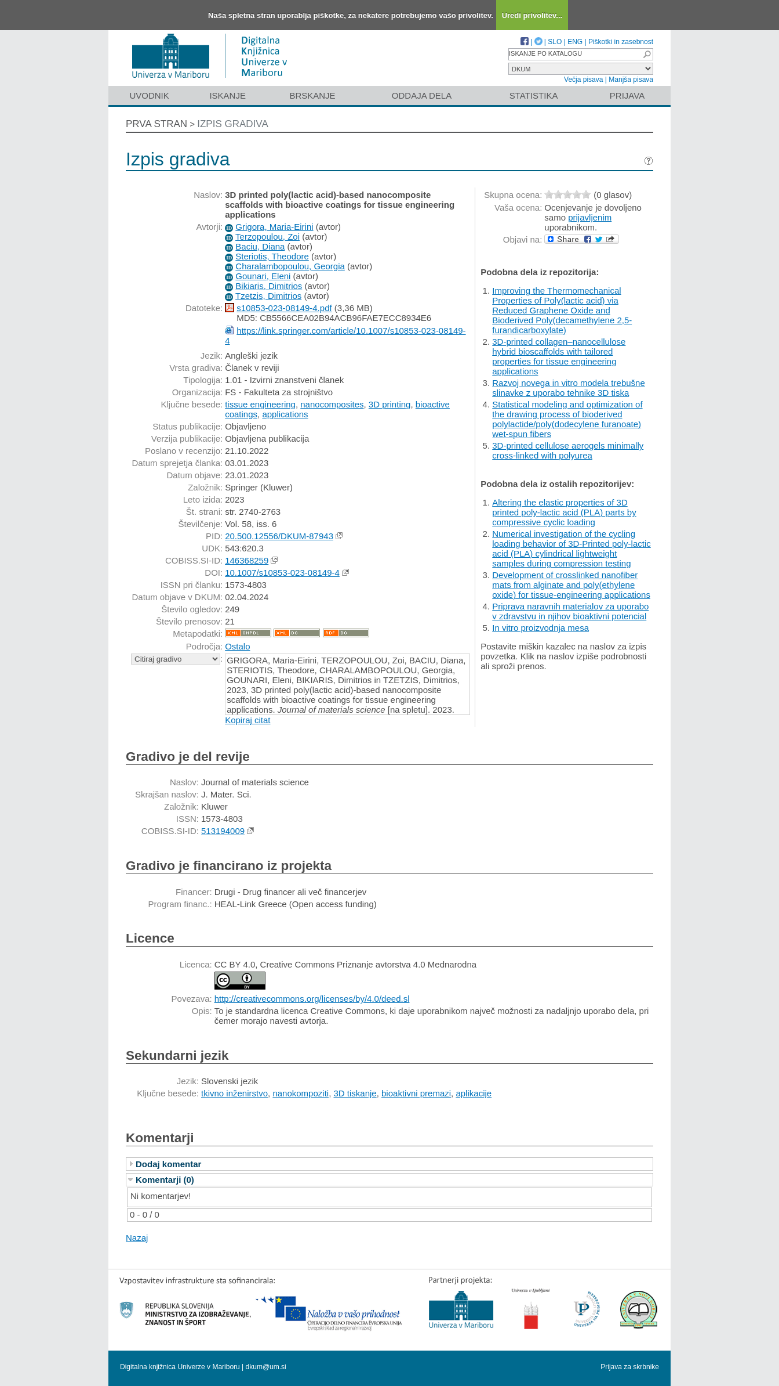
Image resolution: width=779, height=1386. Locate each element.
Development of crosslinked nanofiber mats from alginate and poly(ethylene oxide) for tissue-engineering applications (571, 585)
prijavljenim (589, 217)
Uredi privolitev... (532, 15)
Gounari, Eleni (262, 276)
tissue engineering (260, 404)
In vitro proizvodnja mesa (540, 628)
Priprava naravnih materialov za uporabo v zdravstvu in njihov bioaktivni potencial (570, 611)
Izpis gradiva (232, 123)
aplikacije (474, 1093)
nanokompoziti (300, 1093)
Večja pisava (583, 79)
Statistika (533, 95)
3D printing (390, 404)
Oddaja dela (422, 95)
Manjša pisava (631, 79)
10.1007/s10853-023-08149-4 (282, 573)
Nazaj (137, 1238)
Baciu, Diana (260, 246)
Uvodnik (149, 95)
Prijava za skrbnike (629, 1367)
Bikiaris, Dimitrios (268, 286)
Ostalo (237, 646)
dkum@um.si (266, 1367)
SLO (555, 42)
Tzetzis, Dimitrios (268, 296)
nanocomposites (331, 404)
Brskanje (312, 95)
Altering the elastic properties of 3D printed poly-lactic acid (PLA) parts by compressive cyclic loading (564, 512)
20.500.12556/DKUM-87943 (279, 536)
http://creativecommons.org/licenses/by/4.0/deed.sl (312, 999)
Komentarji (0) (165, 1180)
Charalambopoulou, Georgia (289, 266)
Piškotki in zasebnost (620, 42)
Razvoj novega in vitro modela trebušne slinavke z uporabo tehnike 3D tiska (568, 388)
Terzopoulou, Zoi (267, 236)
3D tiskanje (354, 1093)
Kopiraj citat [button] (247, 720)
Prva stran (156, 123)
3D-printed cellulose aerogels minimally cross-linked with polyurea (567, 450)
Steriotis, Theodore (271, 256)
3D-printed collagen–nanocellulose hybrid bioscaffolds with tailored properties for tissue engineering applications (558, 356)
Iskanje (227, 95)
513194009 (223, 831)
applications (285, 414)
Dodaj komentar (168, 1164)
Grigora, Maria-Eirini (274, 227)
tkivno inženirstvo (234, 1093)
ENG (575, 42)
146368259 (246, 560)
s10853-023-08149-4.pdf (284, 308)
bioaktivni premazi (416, 1093)
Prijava (627, 95)
